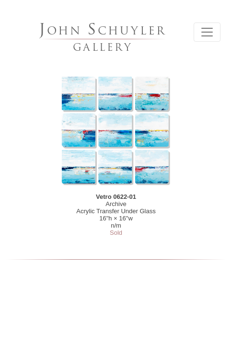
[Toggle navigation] (207, 32)
